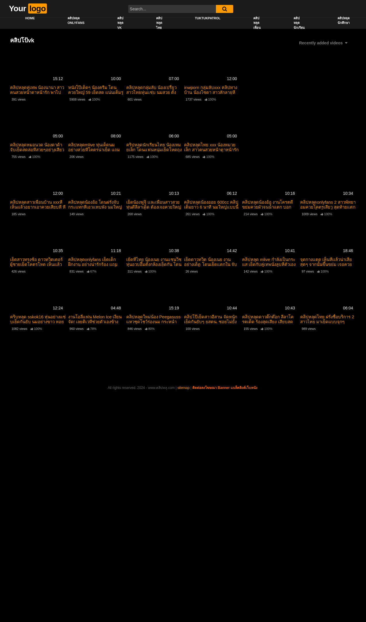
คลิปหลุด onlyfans (76, 20)
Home (30, 18)
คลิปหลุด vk (120, 22)
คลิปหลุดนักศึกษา (344, 20)
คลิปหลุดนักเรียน (299, 22)
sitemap (183, 388)
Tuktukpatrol (208, 18)
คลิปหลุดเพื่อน (257, 22)
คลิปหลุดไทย (159, 22)
